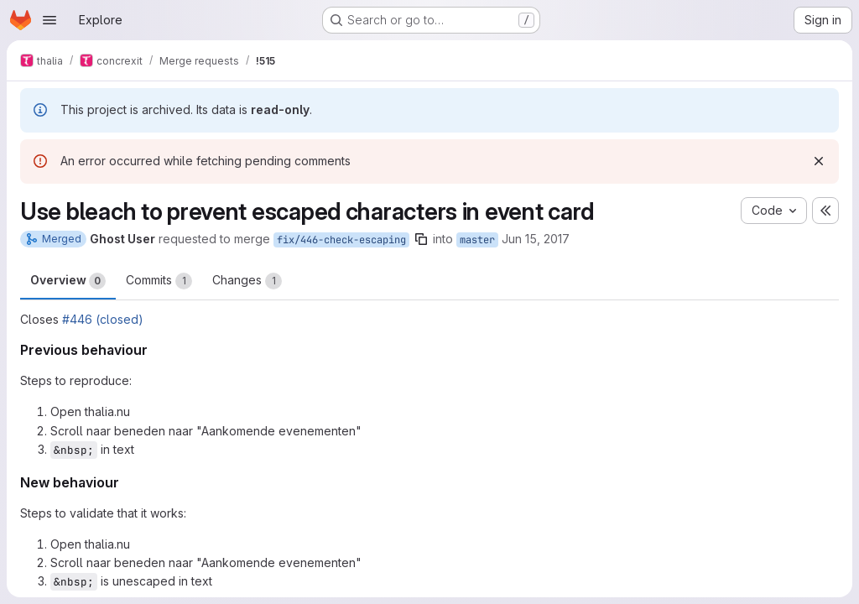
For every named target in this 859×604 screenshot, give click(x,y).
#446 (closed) (102, 319)
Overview (68, 281)
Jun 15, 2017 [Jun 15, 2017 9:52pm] (536, 239)
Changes (247, 281)
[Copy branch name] (421, 239)
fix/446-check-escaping (341, 240)
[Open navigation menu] (49, 20)
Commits (159, 281)
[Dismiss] (819, 161)
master (477, 240)
